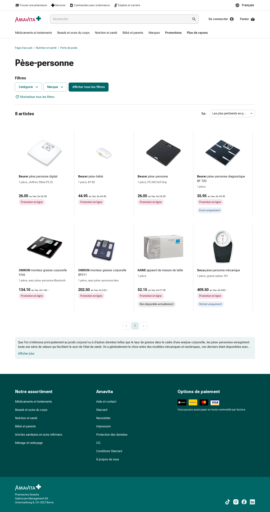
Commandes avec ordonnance (89, 5)
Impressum (103, 426)
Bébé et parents (25, 426)
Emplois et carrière (127, 5)
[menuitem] (33, 33)
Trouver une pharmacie (31, 5)
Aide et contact (106, 401)
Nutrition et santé (46, 47)
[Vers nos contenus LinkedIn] (252, 501)
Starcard (101, 410)
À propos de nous (107, 459)
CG (98, 443)
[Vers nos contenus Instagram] (235, 501)
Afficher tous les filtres (88, 87)
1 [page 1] (135, 325)
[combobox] (119, 19)
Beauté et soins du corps (31, 410)
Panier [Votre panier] (247, 19)
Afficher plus (26, 353)
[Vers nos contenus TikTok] (227, 501)
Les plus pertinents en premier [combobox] (232, 113)
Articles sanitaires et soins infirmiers (38, 434)
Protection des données (112, 434)
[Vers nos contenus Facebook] (244, 501)
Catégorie (29, 87)
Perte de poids (68, 47)
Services (58, 5)
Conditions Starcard (109, 451)
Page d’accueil (23, 47)
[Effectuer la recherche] (194, 19)
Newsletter (103, 418)
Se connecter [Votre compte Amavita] (221, 19)
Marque (55, 87)
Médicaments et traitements (33, 401)
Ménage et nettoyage (29, 443)
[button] (245, 5)
